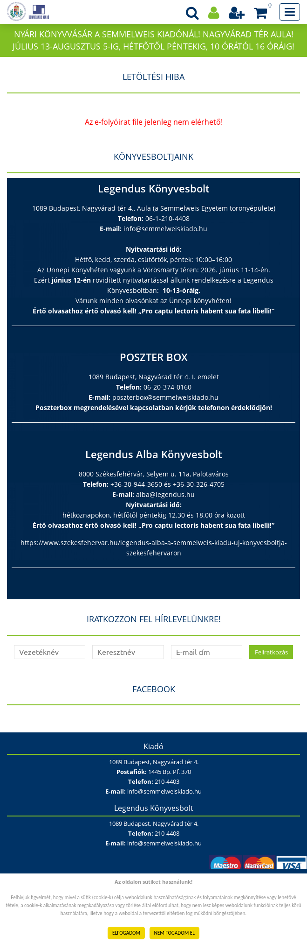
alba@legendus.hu (165, 494)
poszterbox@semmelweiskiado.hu (165, 397)
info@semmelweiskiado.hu (165, 228)
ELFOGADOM (126, 933)
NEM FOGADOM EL (174, 933)
